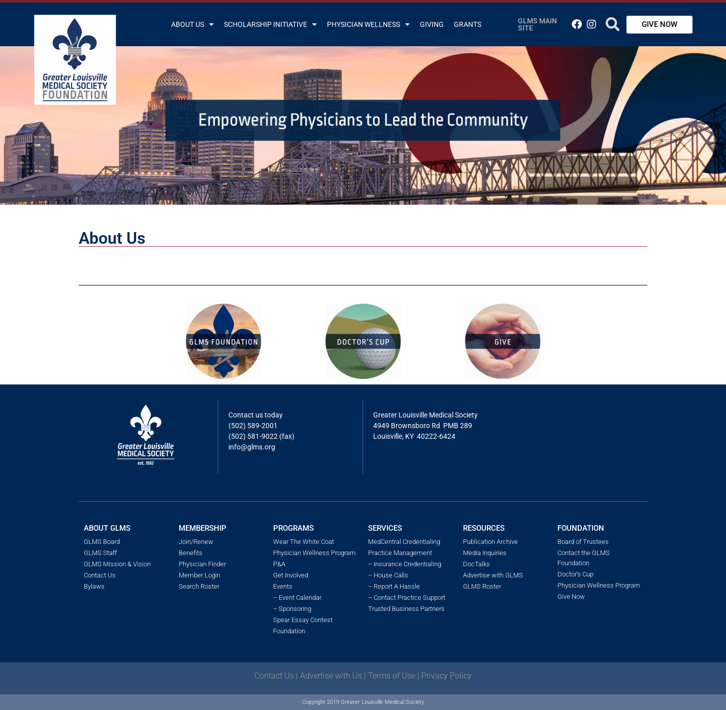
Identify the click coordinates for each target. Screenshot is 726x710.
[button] (612, 24)
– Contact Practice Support (406, 597)
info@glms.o (248, 447)
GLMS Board (102, 541)
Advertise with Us (331, 676)
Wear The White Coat (303, 541)
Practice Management (400, 553)
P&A (279, 564)
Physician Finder (202, 564)
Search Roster (199, 586)
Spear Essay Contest (303, 620)
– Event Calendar (297, 597)
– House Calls (388, 575)
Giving (432, 24)
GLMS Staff (100, 553)
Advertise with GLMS (493, 575)
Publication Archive (490, 541)
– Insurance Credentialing (404, 564)
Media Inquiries (485, 553)
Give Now (571, 596)
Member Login (199, 575)
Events (282, 586)
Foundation (289, 631)
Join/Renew (196, 541)
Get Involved (290, 575)
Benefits (191, 553)
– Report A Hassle (394, 586)
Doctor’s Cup (575, 574)
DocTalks (476, 564)
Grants (467, 24)
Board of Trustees (583, 541)
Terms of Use (391, 676)
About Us (192, 24)
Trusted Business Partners (406, 608)
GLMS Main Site (537, 24)
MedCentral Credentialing (404, 541)
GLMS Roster (482, 586)
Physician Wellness (368, 24)
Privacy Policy (446, 676)
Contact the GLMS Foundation (583, 558)
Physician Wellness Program (314, 553)
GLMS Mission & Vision (117, 564)
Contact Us (100, 575)
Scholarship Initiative (270, 24)
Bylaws (94, 586)
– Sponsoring (292, 608)
